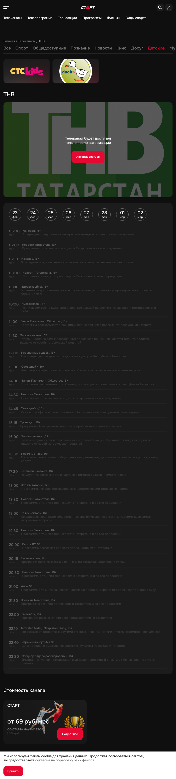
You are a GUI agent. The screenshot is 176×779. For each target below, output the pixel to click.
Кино (55, 48)
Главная (9, 41)
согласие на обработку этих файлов (64, 760)
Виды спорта (136, 18)
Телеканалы (12, 18)
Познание (13, 48)
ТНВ (41, 41)
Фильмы (113, 18)
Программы (92, 18)
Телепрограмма (40, 18)
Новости (36, 48)
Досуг (70, 48)
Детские (89, 48)
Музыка (110, 48)
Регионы (131, 48)
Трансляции (67, 18)
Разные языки (159, 48)
